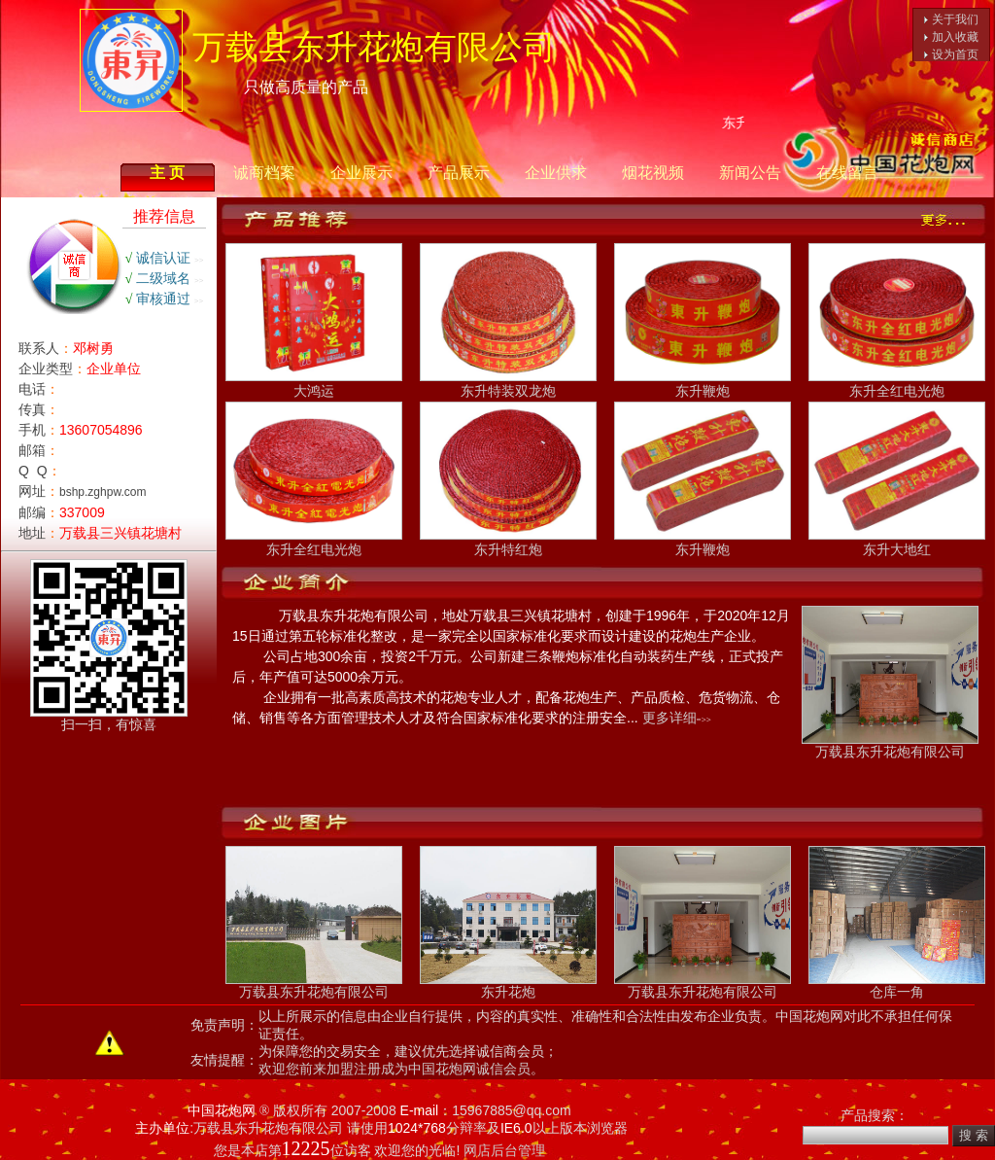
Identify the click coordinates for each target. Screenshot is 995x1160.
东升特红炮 (508, 542)
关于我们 (955, 19)
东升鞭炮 (702, 384)
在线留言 (847, 172)
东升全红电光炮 (896, 384)
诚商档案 (264, 172)
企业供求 (556, 172)
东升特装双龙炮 (508, 384)
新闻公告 (750, 172)
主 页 (167, 172)
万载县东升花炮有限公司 (890, 745)
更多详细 (669, 717)
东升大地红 (896, 542)
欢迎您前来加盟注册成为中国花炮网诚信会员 (394, 1068)
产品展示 (459, 172)
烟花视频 (653, 172)
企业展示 (361, 172)
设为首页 (955, 54)
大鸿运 (313, 384)
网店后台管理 (504, 1150)
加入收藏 (955, 37)
